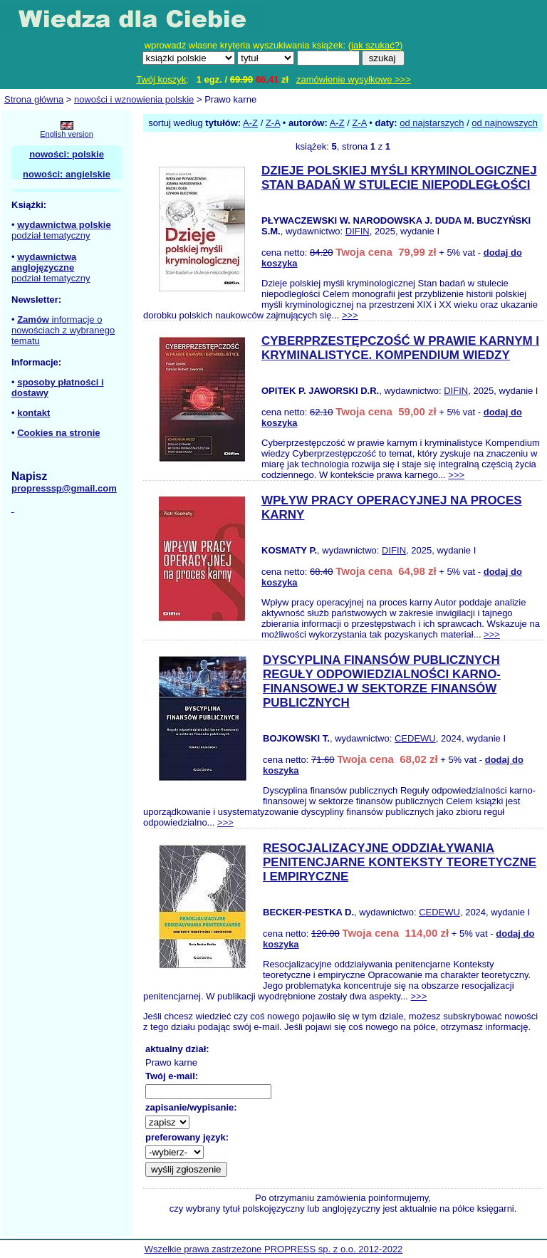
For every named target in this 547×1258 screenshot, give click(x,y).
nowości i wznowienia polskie (134, 99)
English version (66, 134)
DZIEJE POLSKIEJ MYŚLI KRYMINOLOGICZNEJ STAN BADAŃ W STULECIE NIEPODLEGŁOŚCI (399, 178)
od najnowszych (505, 123)
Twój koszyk (161, 79)
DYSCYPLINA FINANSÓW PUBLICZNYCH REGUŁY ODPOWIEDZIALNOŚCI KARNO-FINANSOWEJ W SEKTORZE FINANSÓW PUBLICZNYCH (382, 681)
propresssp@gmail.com (64, 488)
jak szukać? (375, 45)
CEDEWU (415, 738)
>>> (350, 315)
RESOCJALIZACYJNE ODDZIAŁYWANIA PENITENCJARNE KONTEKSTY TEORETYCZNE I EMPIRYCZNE (399, 862)
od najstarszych (432, 123)
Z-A (273, 123)
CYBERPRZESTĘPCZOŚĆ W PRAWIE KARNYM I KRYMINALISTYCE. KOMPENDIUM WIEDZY (400, 348)
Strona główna (33, 99)
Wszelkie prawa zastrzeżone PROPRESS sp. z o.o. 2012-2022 (274, 1249)
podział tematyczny (50, 235)
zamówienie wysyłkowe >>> (353, 79)
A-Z (250, 123)
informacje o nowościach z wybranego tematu (63, 330)
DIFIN (357, 231)
